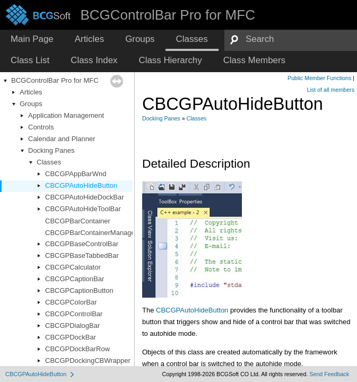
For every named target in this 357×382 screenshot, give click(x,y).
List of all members (330, 89)
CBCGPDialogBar (72, 325)
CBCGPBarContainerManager (91, 233)
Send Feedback (329, 374)
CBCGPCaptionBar (74, 279)
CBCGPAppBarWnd (75, 174)
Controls (41, 127)
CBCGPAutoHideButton (81, 185)
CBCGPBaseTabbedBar (82, 255)
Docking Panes (51, 150)
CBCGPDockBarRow (77, 349)
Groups (31, 104)
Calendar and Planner (61, 139)
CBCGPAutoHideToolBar (83, 209)
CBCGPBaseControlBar (81, 244)
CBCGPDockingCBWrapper (87, 360)
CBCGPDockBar (70, 337)
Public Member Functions (319, 78)
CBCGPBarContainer (77, 221)
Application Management (66, 115)
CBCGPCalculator (73, 267)
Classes (49, 162)
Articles (31, 92)
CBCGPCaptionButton (79, 290)
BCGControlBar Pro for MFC (55, 80)
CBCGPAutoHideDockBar (84, 197)
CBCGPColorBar (71, 302)
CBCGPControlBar (73, 314)
